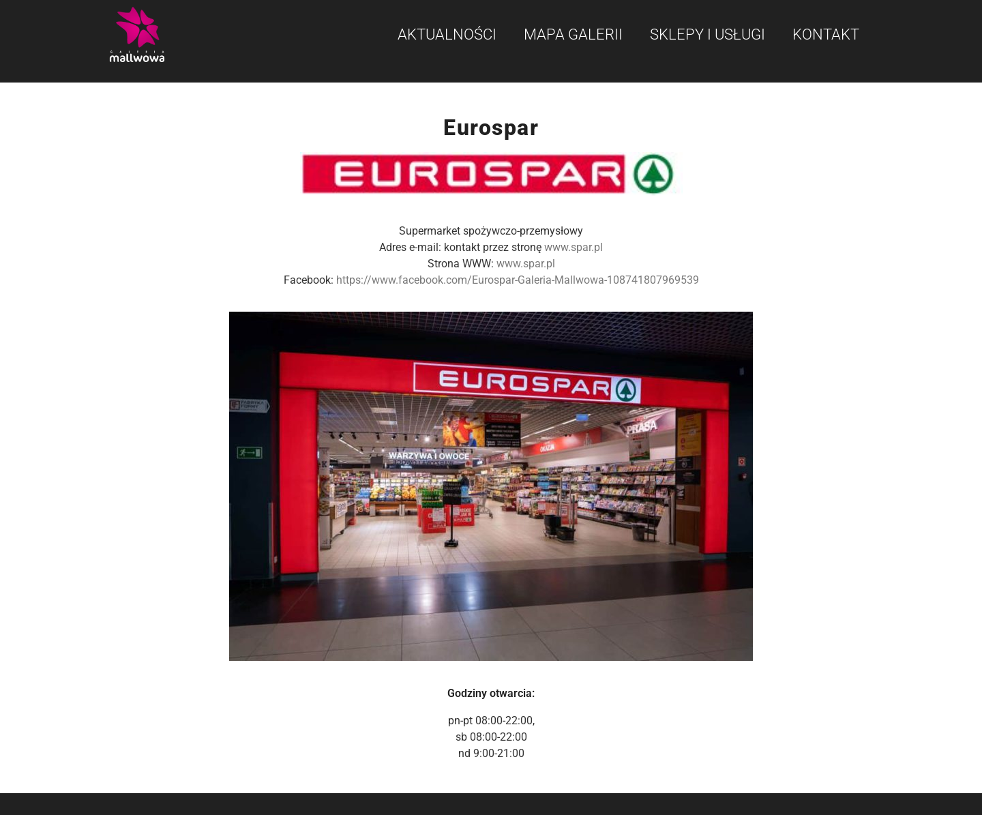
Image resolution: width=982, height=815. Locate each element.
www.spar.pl (573, 247)
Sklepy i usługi (707, 34)
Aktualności (447, 34)
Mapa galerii (573, 34)
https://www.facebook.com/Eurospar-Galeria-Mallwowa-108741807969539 (517, 279)
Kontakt (825, 34)
